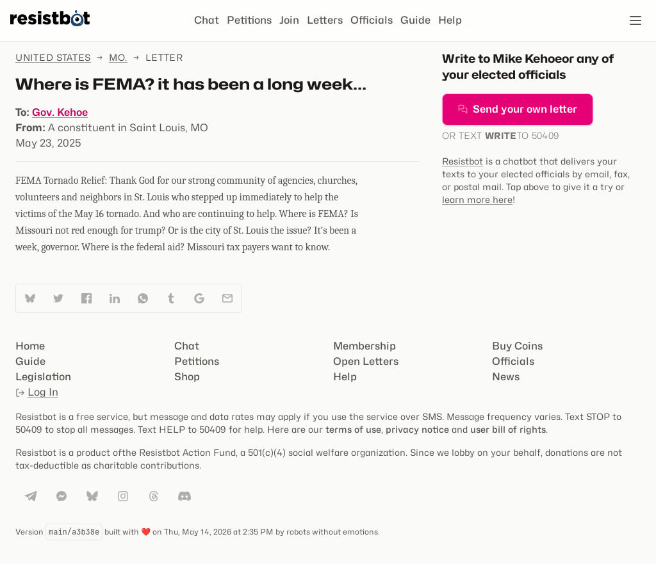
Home (30, 346)
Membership (364, 346)
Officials (371, 20)
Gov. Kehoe (60, 112)
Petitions (249, 20)
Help (450, 20)
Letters (325, 20)
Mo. (118, 57)
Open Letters (365, 361)
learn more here (477, 199)
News (506, 377)
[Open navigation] (635, 20)
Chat (206, 20)
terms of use (353, 429)
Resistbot (462, 161)
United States (53, 57)
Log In (36, 392)
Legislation (43, 377)
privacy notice (417, 429)
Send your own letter (517, 109)
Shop (187, 377)
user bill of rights (508, 429)
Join (289, 20)
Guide (415, 20)
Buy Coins (517, 346)
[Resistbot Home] (50, 30)
